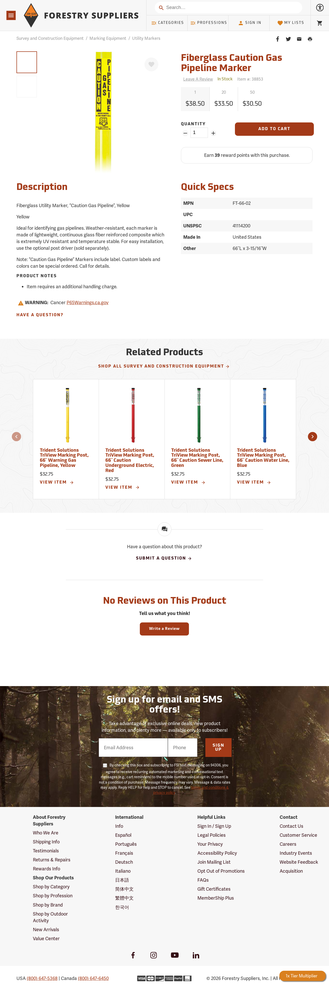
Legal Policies (211, 835)
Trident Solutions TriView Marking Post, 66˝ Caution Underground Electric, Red (129, 460)
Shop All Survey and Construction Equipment (164, 366)
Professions (208, 23)
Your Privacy (210, 844)
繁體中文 (124, 898)
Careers (288, 844)
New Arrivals (46, 929)
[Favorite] (151, 64)
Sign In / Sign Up (214, 826)
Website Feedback (299, 862)
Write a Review (164, 629)
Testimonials (46, 851)
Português (126, 844)
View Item (57, 482)
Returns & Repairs (51, 860)
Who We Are (45, 833)
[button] (16, 436)
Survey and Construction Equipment (50, 38)
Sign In (249, 23)
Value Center (46, 938)
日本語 (122, 880)
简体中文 (124, 889)
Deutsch (124, 862)
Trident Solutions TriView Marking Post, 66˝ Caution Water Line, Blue (263, 458)
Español (123, 835)
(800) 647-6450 (93, 978)
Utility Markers (146, 38)
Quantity (193, 124)
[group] (26, 62)
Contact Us (291, 826)
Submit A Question (164, 558)
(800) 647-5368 (42, 978)
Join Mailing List (214, 862)
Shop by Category (51, 887)
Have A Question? (39, 315)
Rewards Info (46, 869)
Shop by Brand (48, 905)
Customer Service (298, 835)
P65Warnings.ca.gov (87, 302)
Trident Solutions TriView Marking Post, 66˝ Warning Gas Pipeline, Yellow (64, 458)
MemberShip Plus (215, 898)
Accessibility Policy (217, 853)
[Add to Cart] (274, 129)
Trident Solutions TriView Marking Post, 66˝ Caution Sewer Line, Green (197, 458)
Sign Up (218, 748)
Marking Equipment (107, 38)
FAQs (203, 880)
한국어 (122, 907)
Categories (167, 23)
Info (119, 826)
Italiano (123, 871)
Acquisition (291, 871)
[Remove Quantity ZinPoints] (185, 133)
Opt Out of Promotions (221, 871)
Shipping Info (46, 842)
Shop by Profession (52, 896)
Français (124, 853)
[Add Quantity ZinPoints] (213, 133)
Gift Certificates (214, 889)
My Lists (291, 23)
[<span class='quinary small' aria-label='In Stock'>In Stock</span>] (225, 79)
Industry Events (296, 853)
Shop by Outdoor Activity (50, 917)
